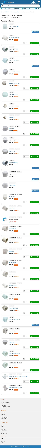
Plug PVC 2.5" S (12, 262)
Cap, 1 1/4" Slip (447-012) (14, 60)
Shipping (2, 426)
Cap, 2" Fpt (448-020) (13, 162)
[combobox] (20, 5)
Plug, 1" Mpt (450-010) (13, 308)
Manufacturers (3, 415)
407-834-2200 (16, 8)
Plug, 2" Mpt (11, 342)
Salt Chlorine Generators (5, 406)
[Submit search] (2, 6)
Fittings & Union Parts (15, 11)
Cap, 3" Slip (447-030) (13, 94)
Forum (2, 439)
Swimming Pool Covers (5, 402)
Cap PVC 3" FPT (12, 185)
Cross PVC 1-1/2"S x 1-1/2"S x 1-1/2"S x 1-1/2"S (18, 376)
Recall (2, 432)
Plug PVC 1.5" (12, 240)
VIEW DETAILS (35, 31)
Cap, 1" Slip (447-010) (13, 49)
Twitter (2, 442)
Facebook (3, 441)
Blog (2, 438)
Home (2, 11)
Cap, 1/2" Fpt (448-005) (14, 105)
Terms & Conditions (4, 433)
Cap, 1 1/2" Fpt (12, 151)
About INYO (3, 425)
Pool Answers (3, 414)
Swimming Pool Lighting (5, 403)
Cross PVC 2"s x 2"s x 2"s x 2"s (15, 387)
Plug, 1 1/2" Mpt (12, 330)
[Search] (22, 5)
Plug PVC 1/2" (12, 196)
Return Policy (3, 429)
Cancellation (3, 427)
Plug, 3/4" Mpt (12, 296)
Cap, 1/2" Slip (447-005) (14, 26)
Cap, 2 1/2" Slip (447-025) (14, 83)
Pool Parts (7, 11)
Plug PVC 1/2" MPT (13, 285)
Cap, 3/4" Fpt (11, 117)
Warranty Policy (4, 430)
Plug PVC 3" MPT (12, 365)
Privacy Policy (3, 418)
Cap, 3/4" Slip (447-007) (14, 37)
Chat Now (10, 8)
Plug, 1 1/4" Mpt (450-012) (14, 319)
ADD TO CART (35, 42)
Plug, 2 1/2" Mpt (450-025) (14, 353)
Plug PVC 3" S (12, 274)
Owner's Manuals (4, 417)
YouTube (2, 444)
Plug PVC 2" (11, 251)
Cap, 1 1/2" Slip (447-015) (14, 71)
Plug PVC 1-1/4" (12, 228)
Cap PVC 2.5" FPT (13, 174)
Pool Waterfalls (3, 405)
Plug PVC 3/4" (12, 208)
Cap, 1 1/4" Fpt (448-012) (14, 139)
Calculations (3, 413)
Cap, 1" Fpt (11, 128)
